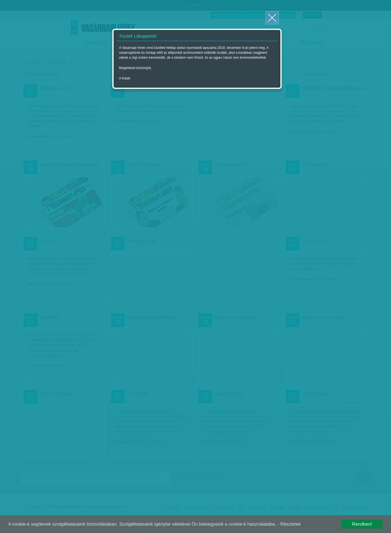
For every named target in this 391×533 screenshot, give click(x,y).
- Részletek (289, 524)
